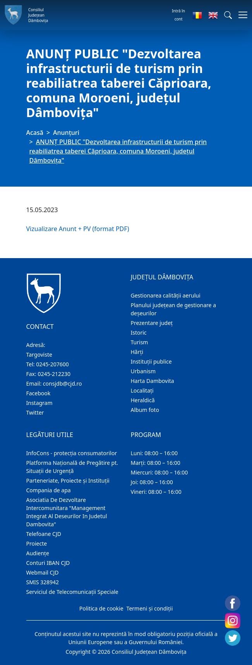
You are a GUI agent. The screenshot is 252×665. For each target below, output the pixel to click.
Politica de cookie (101, 608)
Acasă (34, 132)
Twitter (35, 412)
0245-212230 (54, 374)
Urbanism (143, 371)
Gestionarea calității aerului (166, 295)
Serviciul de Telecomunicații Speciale (72, 591)
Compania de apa (48, 490)
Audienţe (37, 553)
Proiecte (36, 543)
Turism (139, 342)
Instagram (39, 402)
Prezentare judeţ (152, 323)
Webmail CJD (42, 572)
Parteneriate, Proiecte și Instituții (68, 480)
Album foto (145, 409)
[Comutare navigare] (240, 15)
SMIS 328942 (42, 582)
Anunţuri (66, 132)
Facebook (38, 393)
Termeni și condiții (150, 608)
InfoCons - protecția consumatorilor (71, 453)
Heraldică (143, 400)
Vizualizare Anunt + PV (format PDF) (77, 229)
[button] (228, 15)
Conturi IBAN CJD (48, 562)
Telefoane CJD (43, 533)
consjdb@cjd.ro (62, 383)
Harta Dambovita (152, 380)
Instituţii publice (151, 361)
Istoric (139, 332)
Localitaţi (142, 390)
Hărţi (137, 351)
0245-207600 (52, 364)
